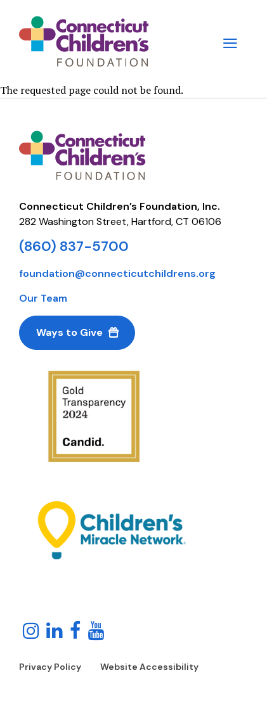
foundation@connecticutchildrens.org (117, 273)
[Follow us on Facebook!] (75, 632)
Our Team (43, 298)
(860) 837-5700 (74, 246)
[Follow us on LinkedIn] (54, 632)
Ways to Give (69, 332)
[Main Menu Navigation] (230, 41)
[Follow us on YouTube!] (96, 632)
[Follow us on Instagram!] (31, 632)
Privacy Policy (50, 666)
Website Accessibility (149, 666)
